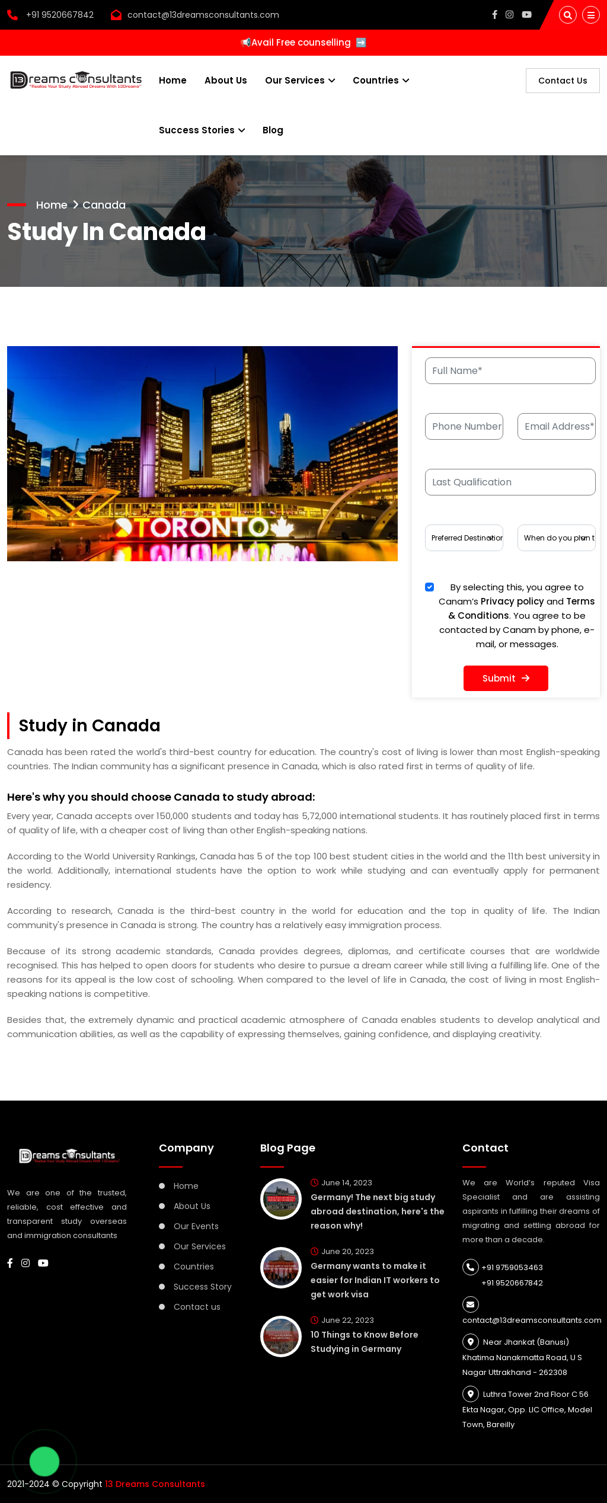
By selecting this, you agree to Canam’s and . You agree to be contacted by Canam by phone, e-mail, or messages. (517, 615)
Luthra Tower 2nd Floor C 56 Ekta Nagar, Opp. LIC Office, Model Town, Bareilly (527, 1409)
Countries (376, 80)
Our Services (295, 80)
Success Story (203, 1287)
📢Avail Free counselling (303, 42)
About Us (226, 80)
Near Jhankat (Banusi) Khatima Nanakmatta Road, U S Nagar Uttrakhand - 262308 (522, 1357)
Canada (104, 204)
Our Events (196, 1226)
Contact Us (562, 81)
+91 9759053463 (502, 1267)
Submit (506, 678)
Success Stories (197, 130)
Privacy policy (512, 601)
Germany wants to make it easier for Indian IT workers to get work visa (375, 1280)
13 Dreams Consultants (155, 1484)
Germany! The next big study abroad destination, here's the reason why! (378, 1211)
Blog (273, 130)
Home (173, 80)
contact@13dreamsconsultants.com (203, 15)
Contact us (197, 1307)
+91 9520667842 (50, 15)
